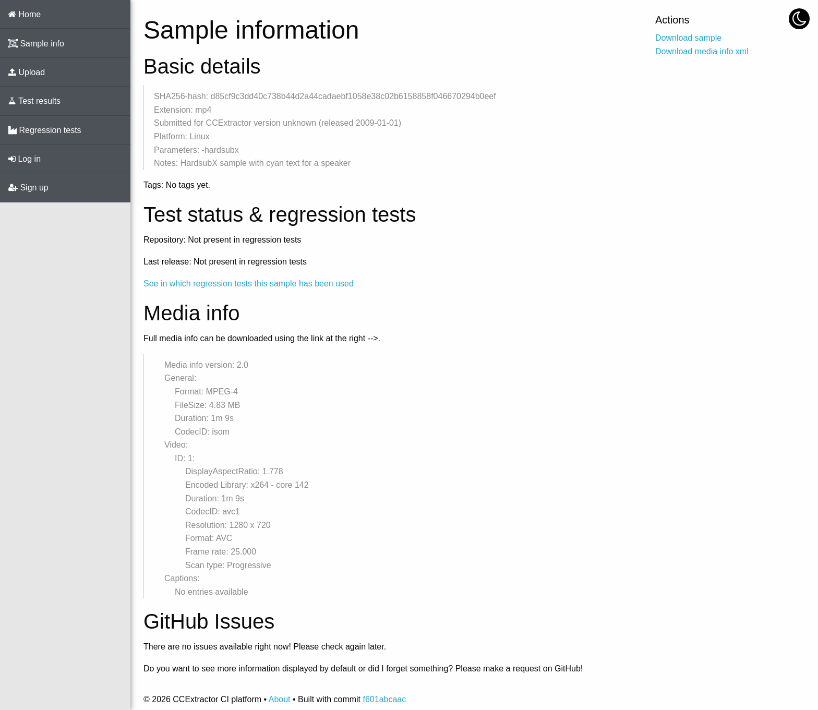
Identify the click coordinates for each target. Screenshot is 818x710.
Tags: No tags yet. (176, 184)
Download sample (688, 37)
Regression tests (44, 130)
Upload (26, 72)
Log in (24, 158)
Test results (34, 101)
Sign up (28, 187)
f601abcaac (384, 699)
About (280, 699)
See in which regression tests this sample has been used (248, 283)
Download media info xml (702, 51)
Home (24, 14)
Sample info (36, 43)
